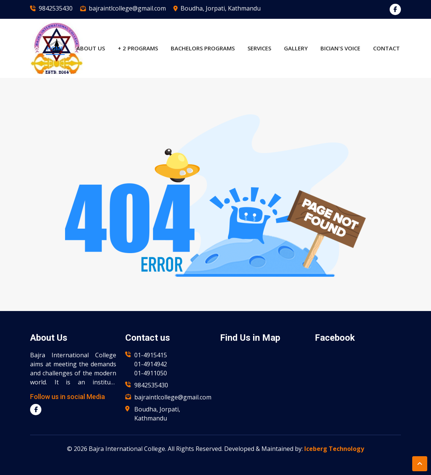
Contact (386, 48)
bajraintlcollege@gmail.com (127, 8)
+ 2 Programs (138, 48)
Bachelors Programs (203, 48)
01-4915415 (150, 355)
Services (259, 48)
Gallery (296, 48)
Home (55, 48)
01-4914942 (150, 364)
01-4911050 (150, 373)
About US (90, 48)
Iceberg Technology (334, 449)
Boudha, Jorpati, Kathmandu (221, 8)
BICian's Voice (340, 48)
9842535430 (56, 8)
